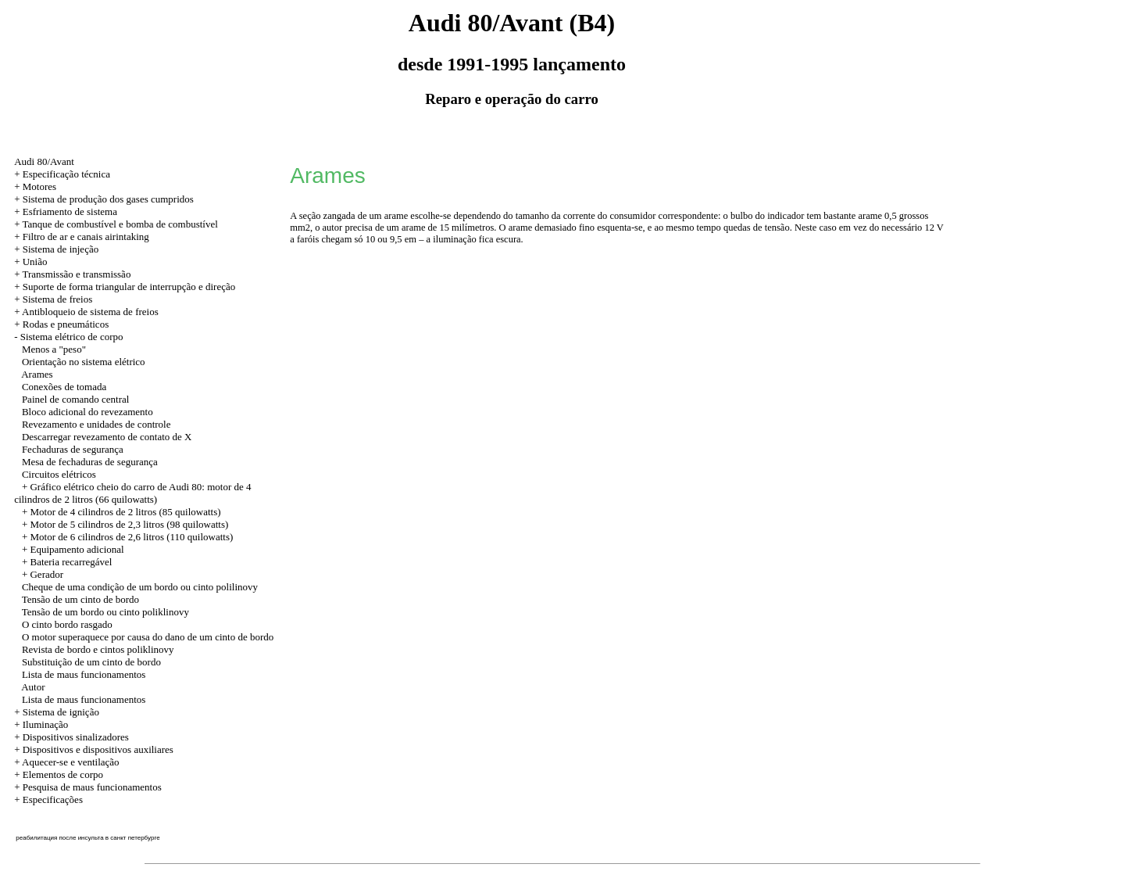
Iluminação (45, 724)
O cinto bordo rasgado (67, 624)
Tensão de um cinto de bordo (80, 599)
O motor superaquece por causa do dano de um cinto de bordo (147, 637)
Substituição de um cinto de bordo (91, 662)
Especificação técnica (66, 174)
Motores (39, 186)
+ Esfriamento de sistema (65, 211)
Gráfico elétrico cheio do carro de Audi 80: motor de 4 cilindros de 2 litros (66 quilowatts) (132, 493)
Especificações (53, 799)
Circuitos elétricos (59, 474)
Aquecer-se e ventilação (71, 762)
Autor (33, 687)
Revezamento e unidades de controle (96, 424)
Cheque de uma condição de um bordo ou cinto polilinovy (140, 587)
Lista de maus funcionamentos (84, 674)
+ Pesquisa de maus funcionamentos (88, 787)
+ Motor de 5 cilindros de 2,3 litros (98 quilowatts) (125, 524)
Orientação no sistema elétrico (83, 361)
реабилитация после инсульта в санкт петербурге (87, 837)
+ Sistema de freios (53, 299)
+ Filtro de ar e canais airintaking (81, 236)
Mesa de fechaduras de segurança (90, 462)
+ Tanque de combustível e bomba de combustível (116, 224)
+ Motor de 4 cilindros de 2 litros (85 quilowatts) (121, 512)
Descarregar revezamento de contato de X (107, 437)
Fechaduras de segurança (72, 449)
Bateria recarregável (71, 562)
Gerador (46, 574)
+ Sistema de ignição (56, 712)
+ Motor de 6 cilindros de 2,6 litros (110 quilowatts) (127, 537)
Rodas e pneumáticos (66, 324)
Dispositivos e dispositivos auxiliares (98, 749)
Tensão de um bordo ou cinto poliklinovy (105, 612)
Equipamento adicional (76, 549)
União (35, 261)
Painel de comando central (76, 399)
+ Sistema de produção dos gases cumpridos (104, 199)
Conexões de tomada (64, 387)
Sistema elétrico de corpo (71, 336)
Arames (36, 374)
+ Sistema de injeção (56, 249)
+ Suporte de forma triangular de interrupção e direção (124, 286)
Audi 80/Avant (44, 161)
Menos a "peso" (54, 349)
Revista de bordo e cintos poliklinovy (98, 649)
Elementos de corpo (63, 774)
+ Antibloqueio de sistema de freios (86, 311)
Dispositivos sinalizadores (76, 737)
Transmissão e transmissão (76, 274)
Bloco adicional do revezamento (87, 412)
